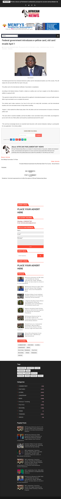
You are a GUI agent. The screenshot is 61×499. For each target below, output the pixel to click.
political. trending (24, 350)
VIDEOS (20, 355)
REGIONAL (4, 48)
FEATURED (32, 47)
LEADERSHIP (43, 47)
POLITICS (52, 47)
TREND (27, 352)
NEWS (47, 47)
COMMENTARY (22, 345)
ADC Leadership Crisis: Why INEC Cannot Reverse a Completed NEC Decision (34, 472)
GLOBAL (37, 47)
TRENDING (10, 48)
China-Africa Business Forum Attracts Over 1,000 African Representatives (33, 335)
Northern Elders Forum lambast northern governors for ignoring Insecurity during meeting (34, 296)
